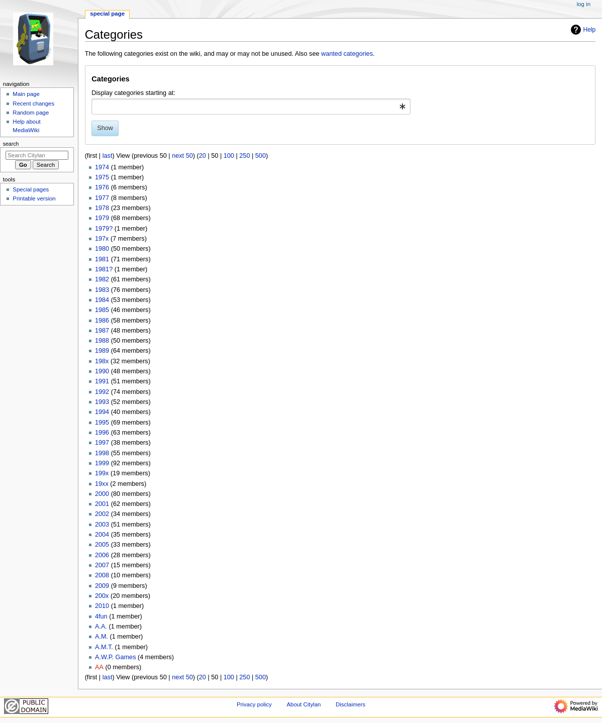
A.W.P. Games (115, 657)
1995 (102, 422)
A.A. (101, 626)
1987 (102, 330)
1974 (102, 167)
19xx (102, 483)
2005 (102, 544)
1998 (102, 453)
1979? (104, 228)
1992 (102, 391)
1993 (102, 401)
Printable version (34, 198)
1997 (102, 442)
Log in (583, 4)
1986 (102, 320)
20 (202, 155)
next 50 (182, 155)
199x (102, 473)
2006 (102, 555)
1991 (102, 381)
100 (229, 155)
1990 (102, 371)
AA (99, 667)
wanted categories (347, 53)
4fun (101, 616)
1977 (102, 197)
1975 (102, 177)
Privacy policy (254, 704)
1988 (102, 340)
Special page (107, 14)
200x (102, 595)
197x (102, 238)
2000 (102, 493)
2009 (102, 585)
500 (260, 155)
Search (11, 144)
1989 (102, 350)
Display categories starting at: (133, 92)
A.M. (101, 636)
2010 (102, 605)
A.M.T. (104, 647)
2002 (102, 514)
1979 (102, 218)
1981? (104, 269)
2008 (102, 575)
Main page (26, 94)
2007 (102, 565)
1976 (102, 187)
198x (102, 361)
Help (582, 30)
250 (244, 155)
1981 (102, 259)
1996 (102, 432)
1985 (102, 310)
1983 (102, 289)
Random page (31, 113)
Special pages (31, 189)
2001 (102, 503)
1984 (102, 299)
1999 (102, 463)
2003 (102, 524)
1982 (102, 279)
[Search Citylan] (37, 155)
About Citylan (303, 704)
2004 (102, 534)
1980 (102, 248)
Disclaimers (350, 704)
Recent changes (33, 103)
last (108, 155)
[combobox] (251, 106)
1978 (102, 208)
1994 (102, 412)
